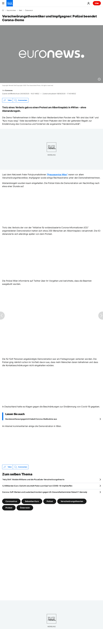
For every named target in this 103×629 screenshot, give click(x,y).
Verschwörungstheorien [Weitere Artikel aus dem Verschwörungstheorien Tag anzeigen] (72, 501)
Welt (20, 10)
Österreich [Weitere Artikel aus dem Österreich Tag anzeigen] (25, 508)
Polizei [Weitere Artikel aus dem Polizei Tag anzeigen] (50, 501)
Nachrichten (11, 10)
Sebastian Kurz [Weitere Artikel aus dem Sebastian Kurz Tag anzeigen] (32, 501)
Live (97, 3)
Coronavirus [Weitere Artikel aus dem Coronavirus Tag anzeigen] (11, 501)
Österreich (29, 10)
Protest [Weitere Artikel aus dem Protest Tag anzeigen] (8, 508)
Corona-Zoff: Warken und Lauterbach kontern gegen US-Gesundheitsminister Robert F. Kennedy (44, 492)
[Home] (3, 10)
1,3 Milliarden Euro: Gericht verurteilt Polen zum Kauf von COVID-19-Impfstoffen (37, 486)
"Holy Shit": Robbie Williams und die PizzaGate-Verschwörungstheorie (33, 479)
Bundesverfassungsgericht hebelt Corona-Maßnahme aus (31, 419)
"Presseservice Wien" (57, 174)
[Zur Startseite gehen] (9, 3)
